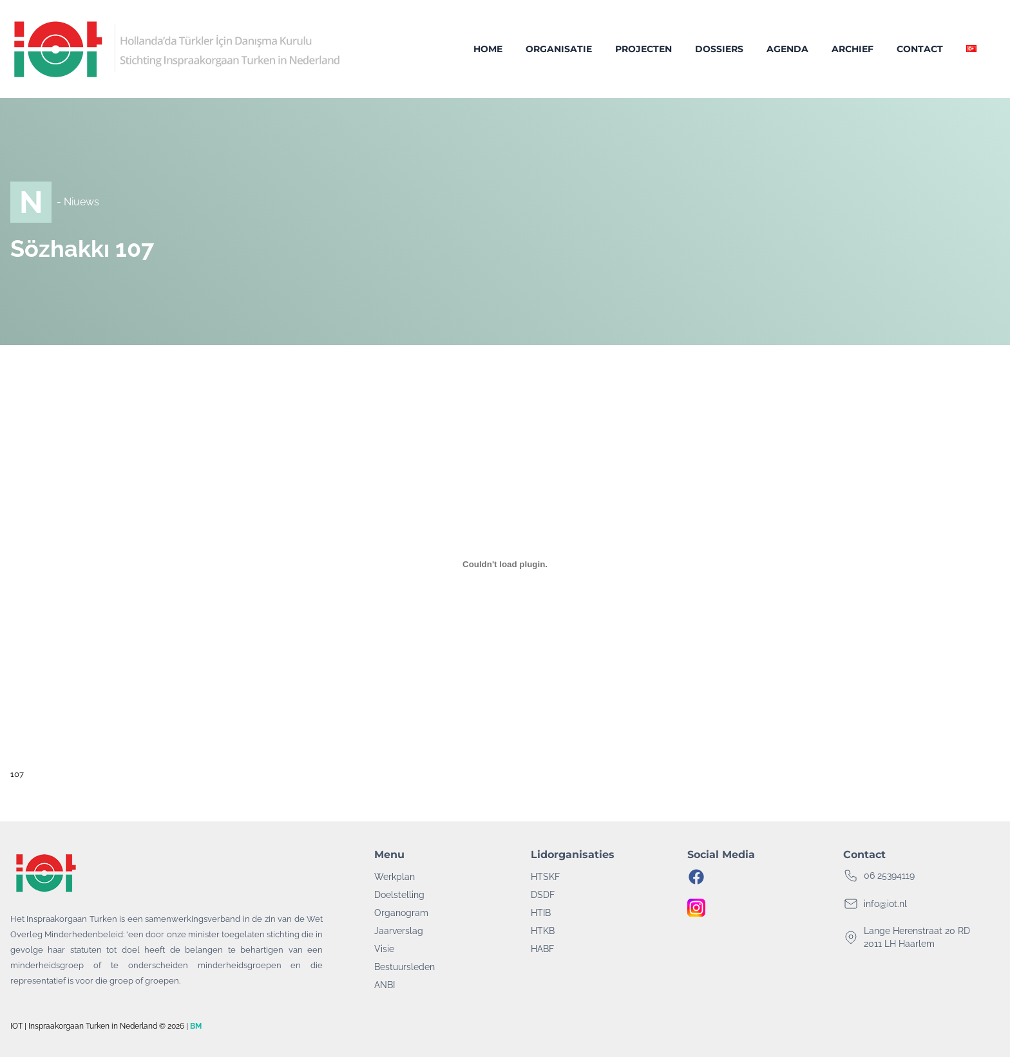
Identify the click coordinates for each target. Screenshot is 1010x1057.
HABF (542, 949)
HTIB (541, 913)
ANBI (384, 985)
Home (487, 49)
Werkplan (394, 877)
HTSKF (545, 877)
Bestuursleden (404, 967)
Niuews (81, 202)
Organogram (401, 913)
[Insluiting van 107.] (505, 564)
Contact (920, 49)
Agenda (787, 49)
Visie (384, 949)
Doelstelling (399, 895)
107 (17, 774)
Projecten (643, 49)
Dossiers (719, 49)
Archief (852, 49)
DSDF (543, 895)
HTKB (543, 931)
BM (196, 1026)
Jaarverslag (398, 931)
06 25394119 (889, 875)
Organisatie (559, 49)
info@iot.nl (885, 904)
